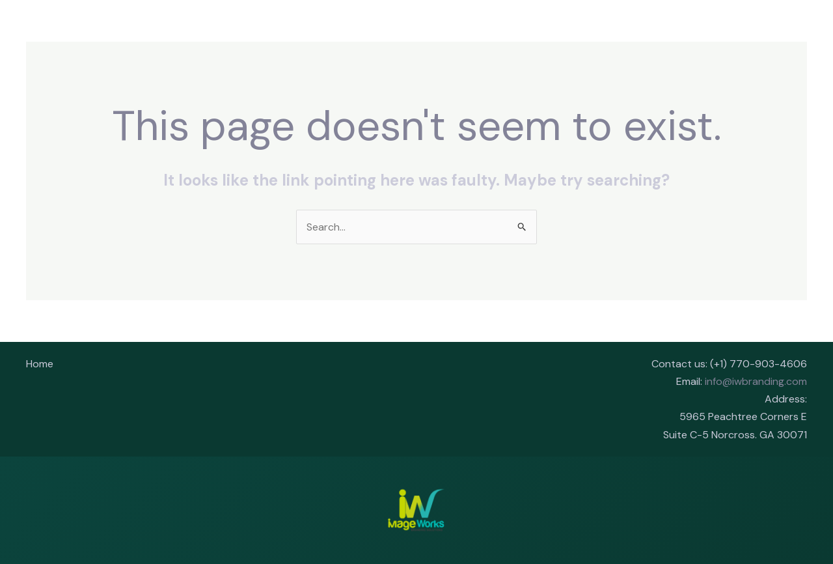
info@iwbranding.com (756, 381)
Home (39, 364)
